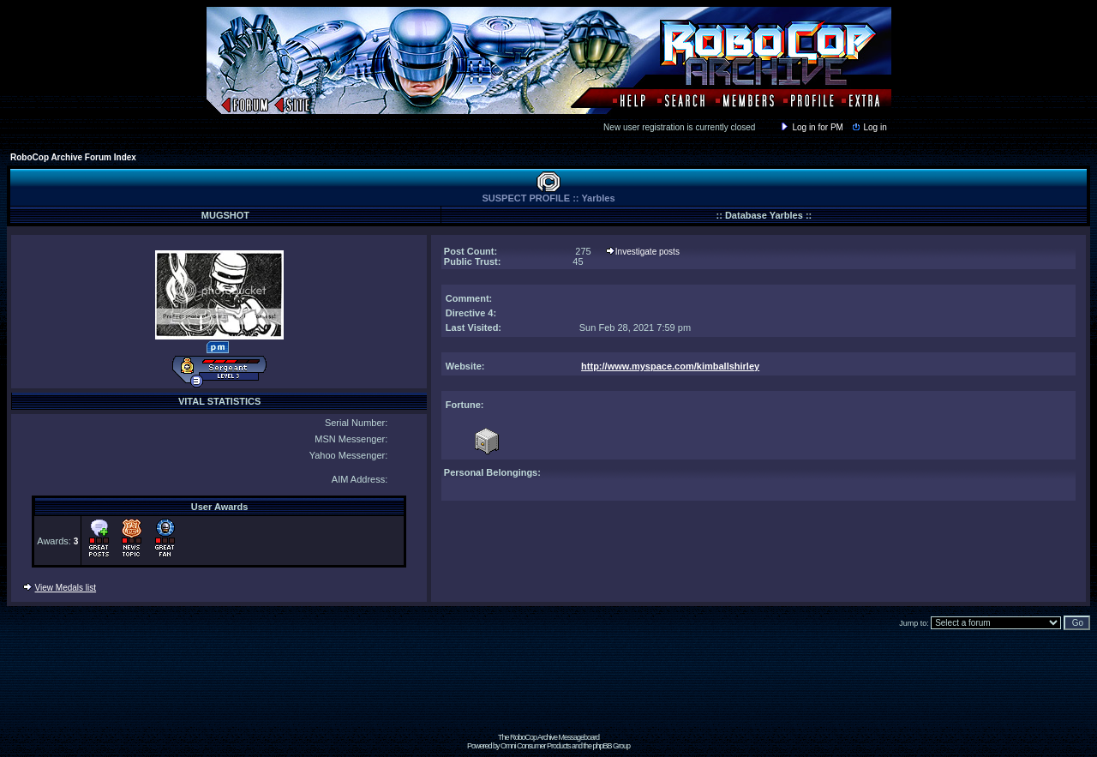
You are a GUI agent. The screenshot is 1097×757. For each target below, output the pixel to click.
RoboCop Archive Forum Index (73, 157)
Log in (868, 127)
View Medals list (66, 587)
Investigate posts (647, 251)
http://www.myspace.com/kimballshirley (670, 366)
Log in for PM (810, 127)
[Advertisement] (548, 694)
